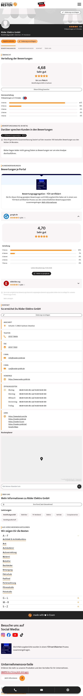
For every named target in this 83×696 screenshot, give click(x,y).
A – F (41, 536)
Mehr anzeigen (8, 298)
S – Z (41, 606)
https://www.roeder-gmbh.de (19, 379)
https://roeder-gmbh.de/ (17, 424)
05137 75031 (12, 347)
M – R (41, 602)
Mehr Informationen (49, 202)
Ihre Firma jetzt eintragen (15, 672)
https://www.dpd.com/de (17, 416)
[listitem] (14, 539)
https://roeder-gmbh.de (17, 419)
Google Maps (13, 427)
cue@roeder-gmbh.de (16, 369)
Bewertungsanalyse (8, 48)
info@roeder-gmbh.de (16, 358)
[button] (8, 41)
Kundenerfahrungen (25, 48)
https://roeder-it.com (16, 422)
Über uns (48, 48)
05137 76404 (13, 337)
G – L (41, 598)
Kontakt (39, 48)
